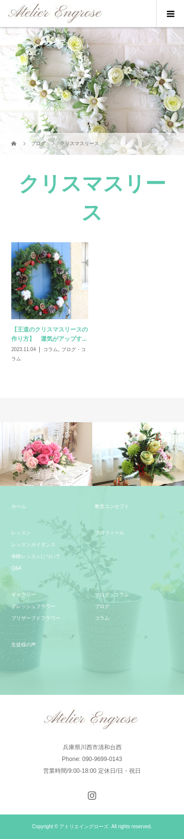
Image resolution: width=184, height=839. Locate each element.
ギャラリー (23, 594)
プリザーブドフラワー (35, 618)
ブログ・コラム (112, 594)
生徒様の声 (23, 644)
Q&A (16, 568)
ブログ (102, 606)
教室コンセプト (112, 506)
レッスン (21, 532)
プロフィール (109, 532)
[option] (46, 454)
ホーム (18, 506)
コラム (102, 618)
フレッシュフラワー (33, 606)
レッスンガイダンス (33, 544)
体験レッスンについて (35, 556)
